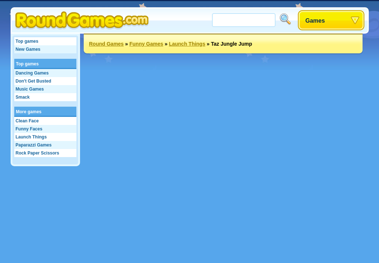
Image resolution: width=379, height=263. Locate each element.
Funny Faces (29, 129)
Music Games (30, 89)
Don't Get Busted (34, 81)
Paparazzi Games (34, 145)
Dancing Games (32, 73)
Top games (27, 41)
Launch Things (31, 137)
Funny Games (146, 44)
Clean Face (27, 120)
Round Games (106, 44)
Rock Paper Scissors (37, 153)
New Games (28, 49)
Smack (23, 97)
